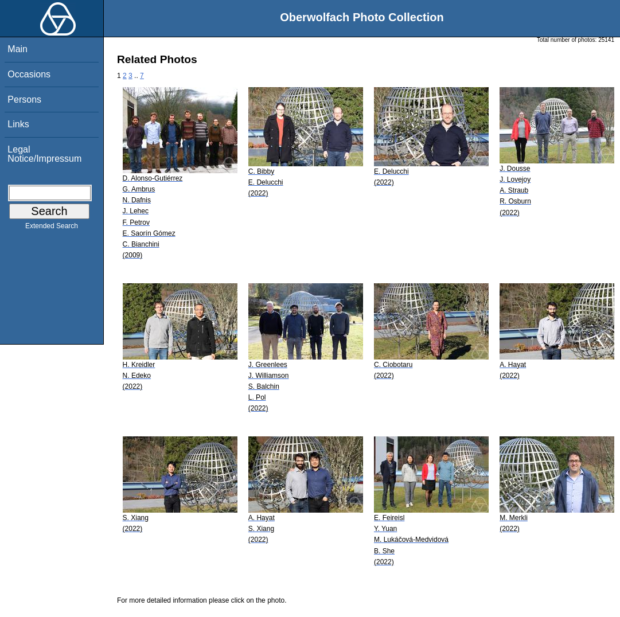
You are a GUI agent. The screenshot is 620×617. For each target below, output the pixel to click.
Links (18, 124)
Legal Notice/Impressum (44, 154)
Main (17, 49)
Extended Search (51, 228)
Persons (24, 99)
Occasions (28, 74)
